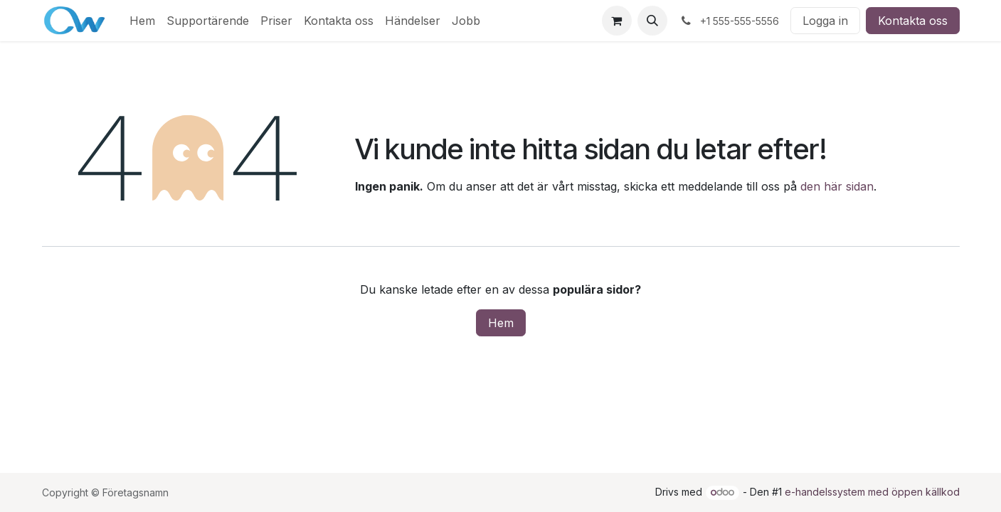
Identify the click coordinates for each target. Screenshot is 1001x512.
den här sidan (837, 186)
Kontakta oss (913, 21)
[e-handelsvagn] (617, 21)
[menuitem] (142, 20)
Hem (501, 323)
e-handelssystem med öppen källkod (872, 492)
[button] (652, 21)
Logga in (825, 21)
